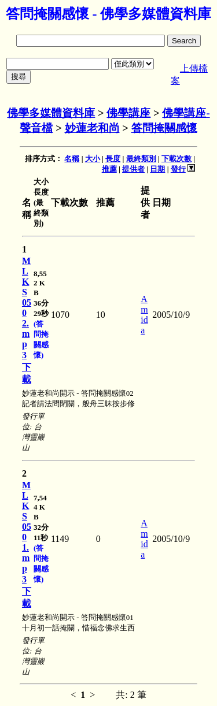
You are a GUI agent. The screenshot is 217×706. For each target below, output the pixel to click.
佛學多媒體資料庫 (51, 113)
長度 (112, 158)
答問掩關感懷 (164, 128)
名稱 (71, 158)
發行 (178, 169)
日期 (157, 169)
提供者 (133, 169)
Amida (144, 314)
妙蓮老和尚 (92, 128)
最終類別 (141, 158)
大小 (92, 158)
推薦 (109, 169)
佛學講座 (128, 113)
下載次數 (176, 158)
